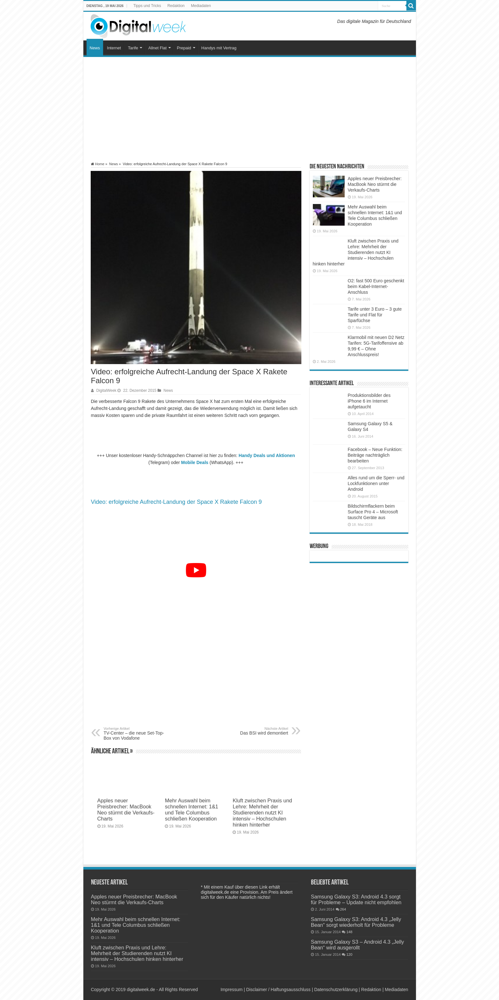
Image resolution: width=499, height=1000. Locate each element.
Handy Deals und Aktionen (267, 455)
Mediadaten (201, 6)
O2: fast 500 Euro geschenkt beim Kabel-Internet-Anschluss (376, 286)
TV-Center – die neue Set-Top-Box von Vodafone (136, 734)
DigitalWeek (106, 390)
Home (97, 164)
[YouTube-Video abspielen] (196, 570)
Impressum (231, 989)
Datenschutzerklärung (335, 989)
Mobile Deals (194, 462)
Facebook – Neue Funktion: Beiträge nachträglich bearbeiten (375, 455)
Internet (114, 48)
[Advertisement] (249, 109)
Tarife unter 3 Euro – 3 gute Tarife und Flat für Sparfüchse (375, 314)
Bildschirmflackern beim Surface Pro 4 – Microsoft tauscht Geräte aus (373, 512)
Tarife (133, 48)
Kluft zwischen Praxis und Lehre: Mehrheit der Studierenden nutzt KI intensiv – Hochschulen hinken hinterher (262, 812)
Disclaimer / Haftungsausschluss (278, 989)
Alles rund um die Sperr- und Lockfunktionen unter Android (376, 483)
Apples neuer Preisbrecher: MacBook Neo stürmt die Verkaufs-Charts (126, 809)
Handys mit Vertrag (219, 48)
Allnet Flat (157, 48)
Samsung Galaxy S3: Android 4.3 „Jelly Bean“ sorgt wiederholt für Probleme (356, 922)
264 (343, 909)
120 (349, 954)
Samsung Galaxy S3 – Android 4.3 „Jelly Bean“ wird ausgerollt (357, 944)
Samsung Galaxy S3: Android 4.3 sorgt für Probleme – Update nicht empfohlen (356, 899)
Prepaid (184, 48)
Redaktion (176, 6)
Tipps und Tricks (147, 6)
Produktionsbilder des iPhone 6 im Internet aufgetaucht (369, 401)
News (95, 48)
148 (349, 932)
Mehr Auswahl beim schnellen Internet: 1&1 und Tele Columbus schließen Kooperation (191, 809)
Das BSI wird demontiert (255, 731)
